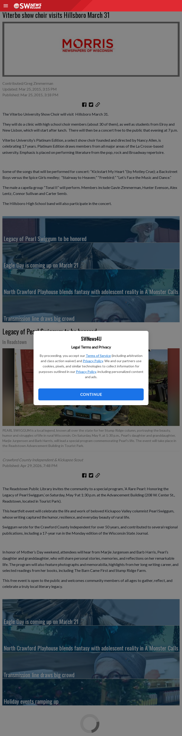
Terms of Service (98, 356)
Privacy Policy (93, 361)
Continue (91, 394)
